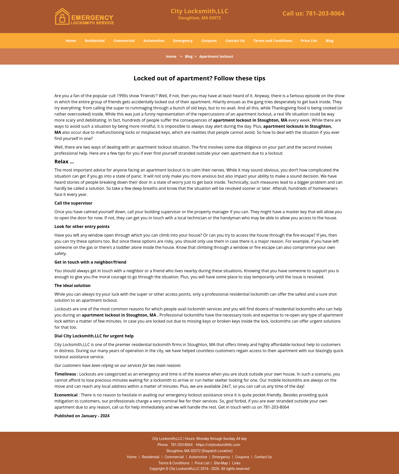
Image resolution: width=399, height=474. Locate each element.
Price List (309, 40)
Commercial (124, 40)
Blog (329, 40)
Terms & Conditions (174, 463)
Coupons (209, 40)
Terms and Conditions (272, 40)
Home (71, 40)
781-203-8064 (325, 13)
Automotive (154, 40)
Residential (95, 40)
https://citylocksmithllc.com (218, 445)
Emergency (183, 40)
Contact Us (235, 40)
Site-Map (221, 463)
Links (236, 463)
